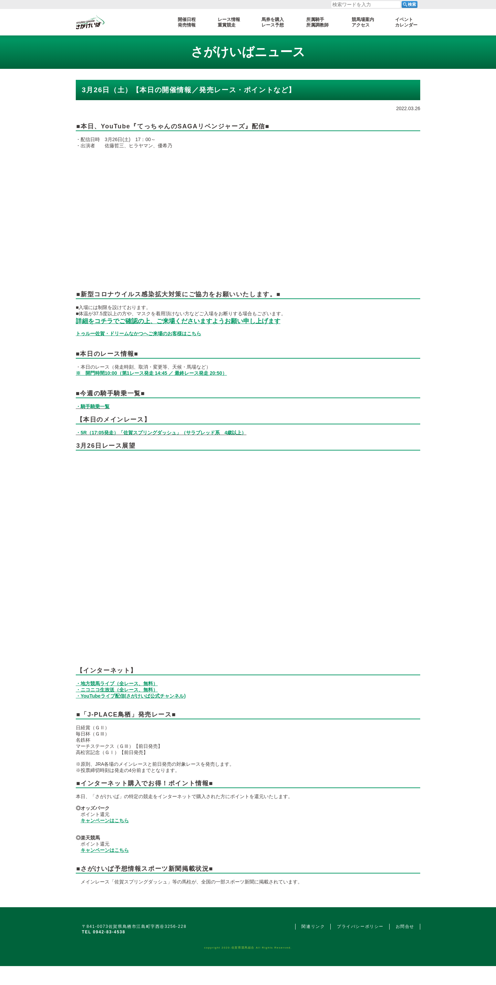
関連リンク (313, 926)
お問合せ (405, 926)
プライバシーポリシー (360, 926)
